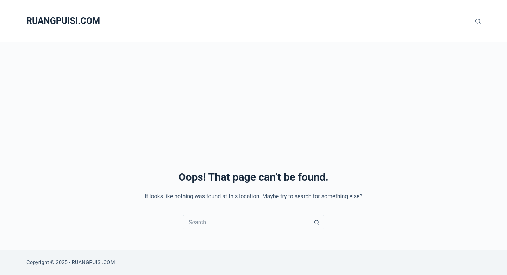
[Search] (478, 21)
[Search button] (317, 222)
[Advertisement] (253, 95)
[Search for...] (246, 222)
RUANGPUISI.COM (63, 21)
